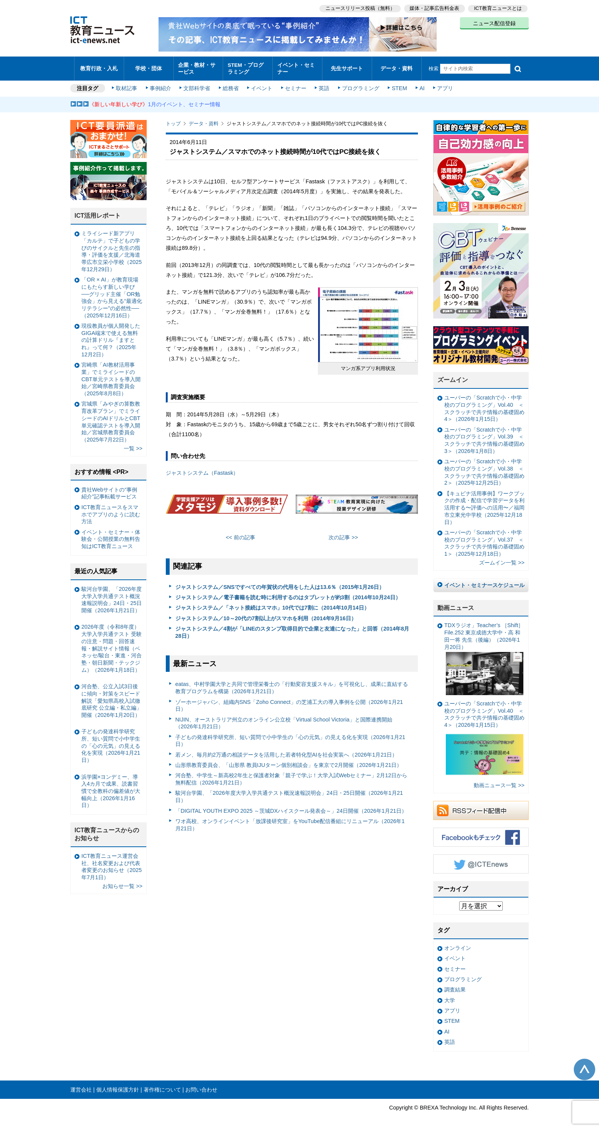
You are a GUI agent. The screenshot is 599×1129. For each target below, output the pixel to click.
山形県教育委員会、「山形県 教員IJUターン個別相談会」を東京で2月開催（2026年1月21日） (288, 761)
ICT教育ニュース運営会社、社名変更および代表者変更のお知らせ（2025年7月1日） (111, 863)
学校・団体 (148, 67)
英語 (323, 85)
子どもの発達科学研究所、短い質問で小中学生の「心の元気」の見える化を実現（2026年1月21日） (290, 737)
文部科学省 (197, 85)
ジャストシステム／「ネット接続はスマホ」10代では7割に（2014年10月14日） (272, 604)
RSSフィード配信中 (481, 806)
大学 (449, 996)
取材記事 (127, 85)
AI (420, 85)
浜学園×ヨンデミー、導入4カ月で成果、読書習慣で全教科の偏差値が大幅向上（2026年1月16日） (110, 787)
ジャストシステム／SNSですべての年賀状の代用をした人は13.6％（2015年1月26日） (280, 583)
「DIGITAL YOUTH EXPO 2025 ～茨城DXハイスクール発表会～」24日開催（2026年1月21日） (291, 807)
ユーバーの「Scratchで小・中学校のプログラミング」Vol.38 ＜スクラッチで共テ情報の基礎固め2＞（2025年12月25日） (484, 468)
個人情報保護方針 (117, 1086)
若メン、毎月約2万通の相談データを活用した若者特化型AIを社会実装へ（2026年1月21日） (286, 751)
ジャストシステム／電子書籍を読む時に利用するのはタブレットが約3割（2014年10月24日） (288, 594)
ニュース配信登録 (494, 23)
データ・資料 (396, 67)
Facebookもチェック (481, 833)
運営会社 (81, 1086)
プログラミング (359, 85)
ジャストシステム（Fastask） (202, 469)
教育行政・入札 (99, 67)
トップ (173, 120)
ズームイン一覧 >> (502, 559)
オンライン (457, 944)
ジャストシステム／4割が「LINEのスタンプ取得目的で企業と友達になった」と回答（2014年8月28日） (292, 629)
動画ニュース (455, 604)
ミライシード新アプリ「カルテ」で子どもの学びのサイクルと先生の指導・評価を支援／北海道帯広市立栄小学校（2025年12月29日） (111, 248)
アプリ (443, 85)
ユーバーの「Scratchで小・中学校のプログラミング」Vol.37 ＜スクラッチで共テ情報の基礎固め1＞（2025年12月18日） (484, 539)
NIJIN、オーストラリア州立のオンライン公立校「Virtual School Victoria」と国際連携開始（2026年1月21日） (283, 719)
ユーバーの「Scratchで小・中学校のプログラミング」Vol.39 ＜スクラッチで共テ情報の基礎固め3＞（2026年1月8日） (484, 436)
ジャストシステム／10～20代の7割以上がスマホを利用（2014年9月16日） (265, 614)
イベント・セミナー (295, 66)
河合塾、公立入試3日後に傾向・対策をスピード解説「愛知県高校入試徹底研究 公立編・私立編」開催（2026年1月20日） (111, 697)
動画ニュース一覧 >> (499, 781)
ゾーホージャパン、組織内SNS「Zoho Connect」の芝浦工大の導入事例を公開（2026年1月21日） (289, 701)
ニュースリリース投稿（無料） (359, 8)
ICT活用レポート (97, 212)
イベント (261, 85)
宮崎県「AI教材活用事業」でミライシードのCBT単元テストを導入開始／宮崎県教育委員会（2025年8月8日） (111, 375)
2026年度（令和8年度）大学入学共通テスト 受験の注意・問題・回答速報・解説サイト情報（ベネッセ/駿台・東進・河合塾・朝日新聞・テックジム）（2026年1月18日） (111, 644)
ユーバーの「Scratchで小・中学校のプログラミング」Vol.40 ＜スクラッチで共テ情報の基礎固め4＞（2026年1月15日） (484, 405)
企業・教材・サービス (196, 66)
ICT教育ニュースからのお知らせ (106, 830)
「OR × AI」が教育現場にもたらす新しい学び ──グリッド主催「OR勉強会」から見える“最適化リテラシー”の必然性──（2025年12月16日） (111, 294)
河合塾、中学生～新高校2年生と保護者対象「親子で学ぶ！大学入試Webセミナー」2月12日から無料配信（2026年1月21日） (291, 775)
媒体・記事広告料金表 (434, 8)
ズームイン (452, 376)
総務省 (231, 85)
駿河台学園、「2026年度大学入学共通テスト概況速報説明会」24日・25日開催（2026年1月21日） (289, 793)
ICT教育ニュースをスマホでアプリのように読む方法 (110, 510)
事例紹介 (161, 85)
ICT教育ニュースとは (498, 8)
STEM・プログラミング (247, 66)
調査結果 (455, 986)
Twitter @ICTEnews (481, 860)
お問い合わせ (201, 1086)
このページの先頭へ (584, 1065)
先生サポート (347, 67)
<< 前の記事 (240, 534)
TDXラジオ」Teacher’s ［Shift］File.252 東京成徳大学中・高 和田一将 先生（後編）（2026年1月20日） (483, 655)
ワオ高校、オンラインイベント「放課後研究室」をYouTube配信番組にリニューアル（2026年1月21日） (290, 821)
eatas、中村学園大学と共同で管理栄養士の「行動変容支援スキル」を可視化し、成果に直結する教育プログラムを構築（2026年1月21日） (291, 684)
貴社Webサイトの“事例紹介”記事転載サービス (109, 489)
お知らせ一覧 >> (122, 883)
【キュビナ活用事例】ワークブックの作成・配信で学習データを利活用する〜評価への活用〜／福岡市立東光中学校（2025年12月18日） (484, 504)
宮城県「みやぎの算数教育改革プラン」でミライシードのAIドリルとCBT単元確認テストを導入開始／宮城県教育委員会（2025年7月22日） (110, 418)
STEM (397, 85)
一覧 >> (133, 445)
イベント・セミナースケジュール (484, 581)
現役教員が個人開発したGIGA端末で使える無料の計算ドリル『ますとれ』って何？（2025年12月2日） (110, 336)
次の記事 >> (343, 534)
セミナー (295, 85)
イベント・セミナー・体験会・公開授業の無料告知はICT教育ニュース (110, 535)
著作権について (162, 1086)
